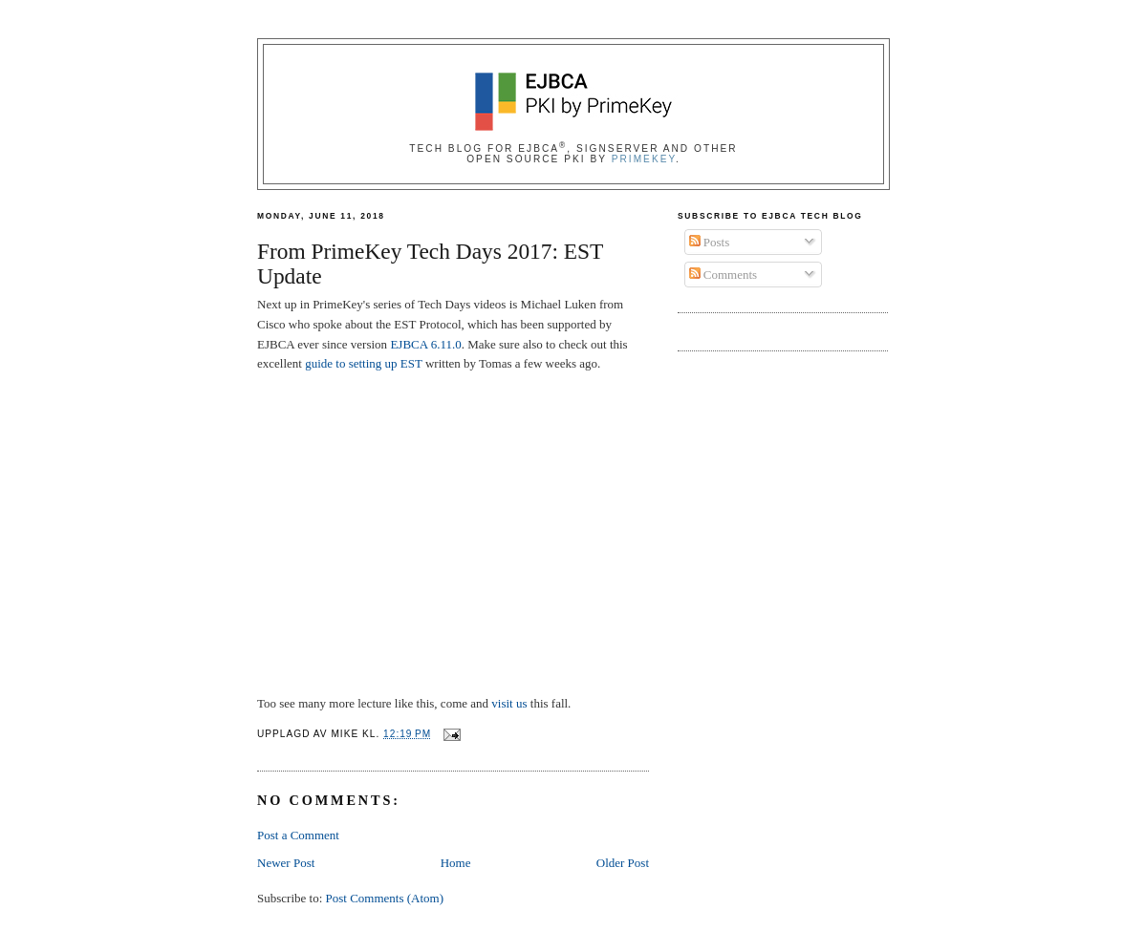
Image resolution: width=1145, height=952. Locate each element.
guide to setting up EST (363, 363)
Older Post (622, 863)
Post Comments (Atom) (385, 898)
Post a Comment (298, 835)
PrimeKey (644, 159)
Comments (723, 274)
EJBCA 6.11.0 (425, 344)
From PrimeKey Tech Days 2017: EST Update (430, 264)
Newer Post (285, 863)
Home (456, 863)
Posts (709, 242)
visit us (509, 703)
